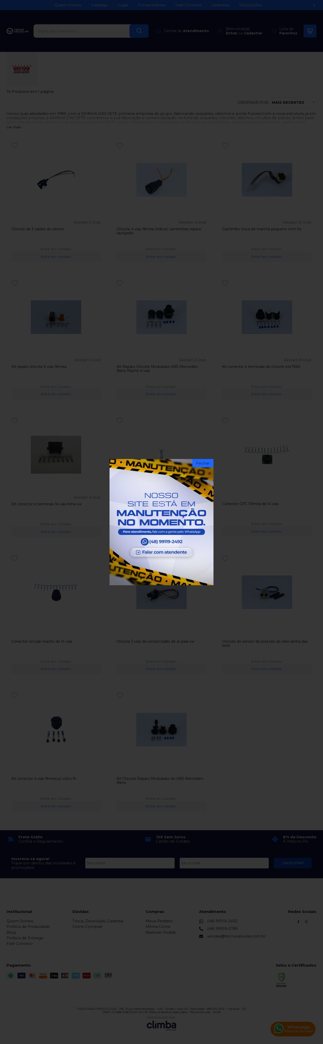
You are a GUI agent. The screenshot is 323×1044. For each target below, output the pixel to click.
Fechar (203, 463)
